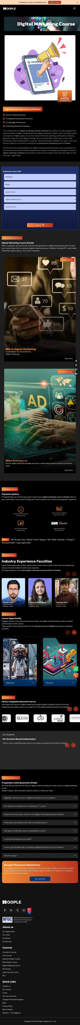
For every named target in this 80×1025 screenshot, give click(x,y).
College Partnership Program (12, 999)
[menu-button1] (75, 668)
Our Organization (8, 931)
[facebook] (4, 910)
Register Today (55, 2)
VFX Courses (7, 955)
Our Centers (6, 989)
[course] (40, 199)
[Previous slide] (67, 574)
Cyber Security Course (10, 972)
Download (40, 878)
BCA (4, 975)
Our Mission (6, 938)
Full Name (8, 177)
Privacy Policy (7, 1006)
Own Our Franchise (9, 996)
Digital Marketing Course (11, 965)
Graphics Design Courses (11, 959)
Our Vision (6, 935)
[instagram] (11, 910)
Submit (40, 225)
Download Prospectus (64, 96)
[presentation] (40, 216)
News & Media (7, 1009)
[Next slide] (74, 574)
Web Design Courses (9, 962)
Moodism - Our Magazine (11, 1013)
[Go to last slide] (67, 745)
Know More (69, 358)
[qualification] (40, 192)
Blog (4, 1003)
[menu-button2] (75, 675)
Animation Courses (9, 952)
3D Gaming (6, 969)
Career (4, 992)
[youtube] (23, 910)
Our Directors (7, 941)
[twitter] (17, 910)
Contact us (6, 986)
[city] (40, 207)
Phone (7, 184)
